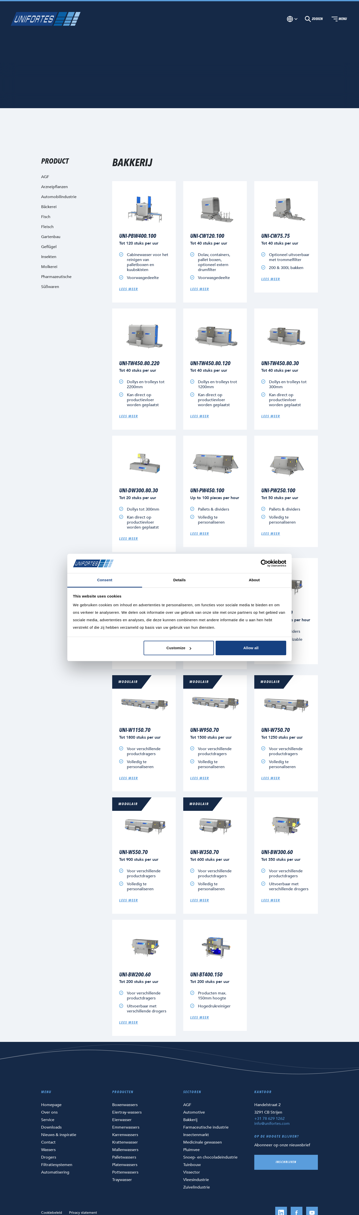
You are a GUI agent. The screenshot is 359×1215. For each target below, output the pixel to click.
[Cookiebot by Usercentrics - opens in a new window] (264, 563)
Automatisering (55, 1172)
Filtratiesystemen (56, 1165)
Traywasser (122, 1180)
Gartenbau (50, 237)
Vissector (191, 1172)
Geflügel (49, 247)
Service (47, 1120)
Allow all (251, 648)
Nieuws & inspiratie (58, 1135)
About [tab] (254, 580)
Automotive (194, 1112)
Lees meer (128, 289)
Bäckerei (49, 207)
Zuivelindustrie (196, 1187)
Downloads (51, 1127)
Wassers (48, 1150)
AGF (187, 1105)
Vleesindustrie (196, 1180)
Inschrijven (286, 1162)
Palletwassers (124, 1157)
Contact (48, 1142)
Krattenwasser (125, 1142)
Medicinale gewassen (202, 1142)
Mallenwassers (125, 1150)
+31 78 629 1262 (269, 1118)
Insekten (48, 257)
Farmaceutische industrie (206, 1127)
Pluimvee (191, 1150)
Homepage (51, 1105)
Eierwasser (122, 1120)
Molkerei (49, 267)
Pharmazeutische (56, 277)
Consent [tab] (104, 580)
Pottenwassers (125, 1172)
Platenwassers (124, 1165)
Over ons (49, 1112)
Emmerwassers (125, 1127)
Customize (179, 648)
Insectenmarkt (196, 1135)
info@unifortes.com (272, 1123)
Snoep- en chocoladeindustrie (210, 1157)
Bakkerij (190, 1120)
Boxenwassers (125, 1105)
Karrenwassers (125, 1135)
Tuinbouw (192, 1165)
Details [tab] (179, 580)
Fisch (45, 217)
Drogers (48, 1157)
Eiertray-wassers (127, 1112)
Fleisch (47, 227)
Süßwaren (50, 287)
